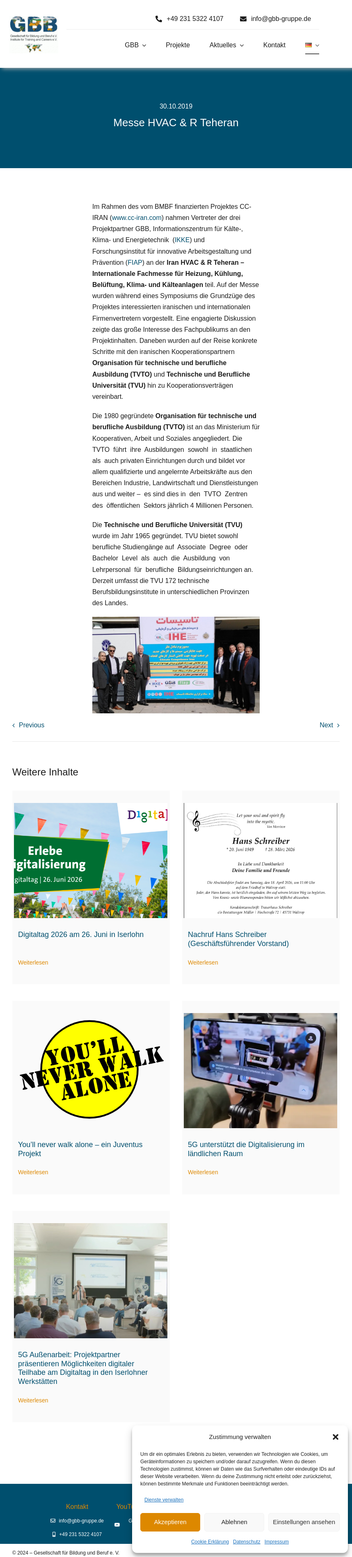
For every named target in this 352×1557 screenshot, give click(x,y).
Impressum (277, 1542)
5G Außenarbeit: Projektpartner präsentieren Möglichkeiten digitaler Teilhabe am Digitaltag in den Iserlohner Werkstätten (83, 1368)
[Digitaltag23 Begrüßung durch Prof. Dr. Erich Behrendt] (90, 1226)
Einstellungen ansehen (304, 1521)
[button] (335, 1437)
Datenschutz (247, 1542)
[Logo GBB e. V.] (33, 19)
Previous (31, 725)
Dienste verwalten (163, 1500)
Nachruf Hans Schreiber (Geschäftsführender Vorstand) (238, 939)
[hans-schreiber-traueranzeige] (260, 806)
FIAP (135, 262)
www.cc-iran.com (137, 217)
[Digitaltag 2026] (90, 806)
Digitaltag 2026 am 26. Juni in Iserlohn (81, 934)
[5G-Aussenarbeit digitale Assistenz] (260, 1016)
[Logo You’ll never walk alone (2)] (90, 1016)
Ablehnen (234, 1521)
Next (326, 725)
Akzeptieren (170, 1521)
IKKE (182, 239)
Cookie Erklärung (210, 1542)
